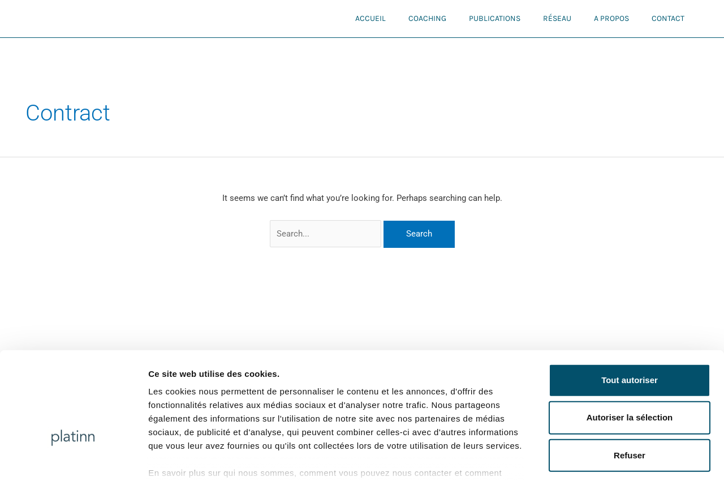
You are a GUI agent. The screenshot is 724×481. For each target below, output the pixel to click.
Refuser (629, 383)
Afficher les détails (623, 458)
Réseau (557, 18)
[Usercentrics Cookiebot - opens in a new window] (73, 458)
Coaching (427, 18)
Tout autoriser (629, 308)
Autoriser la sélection (630, 345)
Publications (494, 18)
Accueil (370, 18)
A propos (611, 18)
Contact (668, 18)
